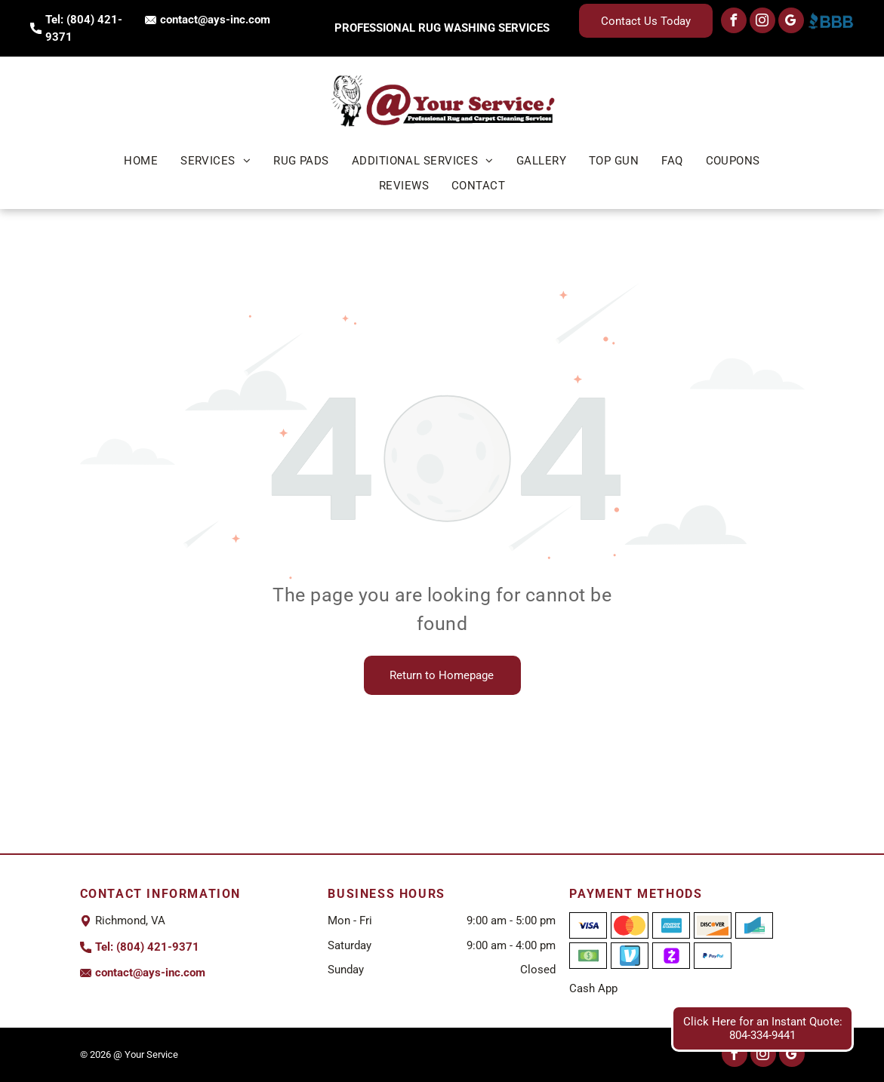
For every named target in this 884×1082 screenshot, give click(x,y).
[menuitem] (140, 161)
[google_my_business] (791, 22)
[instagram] (762, 22)
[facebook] (734, 22)
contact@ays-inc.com (215, 19)
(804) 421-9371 (157, 947)
